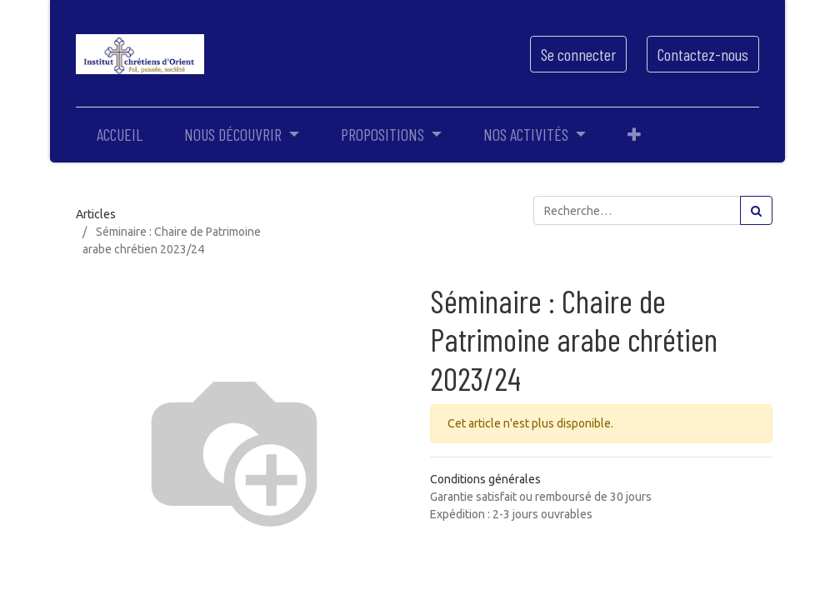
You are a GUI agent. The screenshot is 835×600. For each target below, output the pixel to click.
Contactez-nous (703, 54)
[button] (634, 134)
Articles (96, 214)
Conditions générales (485, 479)
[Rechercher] (756, 210)
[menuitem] (119, 134)
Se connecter (578, 54)
